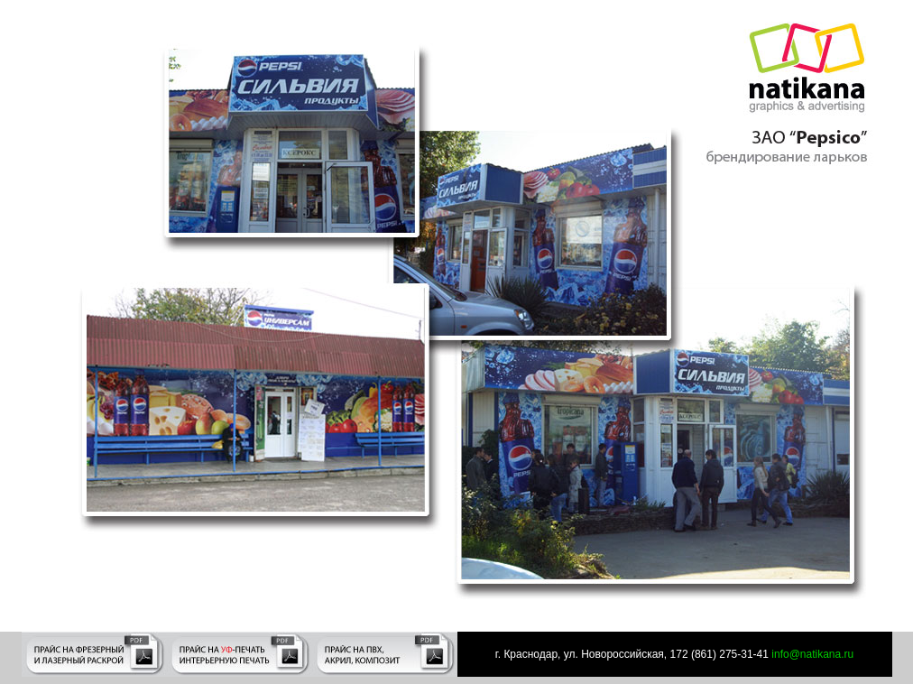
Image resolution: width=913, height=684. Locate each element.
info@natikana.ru (811, 654)
